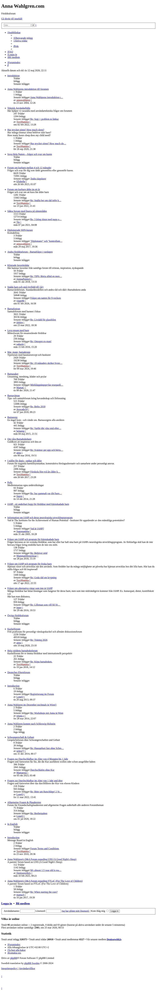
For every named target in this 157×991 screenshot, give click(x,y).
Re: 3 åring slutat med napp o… (45, 219)
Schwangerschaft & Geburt (20, 737)
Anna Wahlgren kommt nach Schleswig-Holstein (31, 723)
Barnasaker (12, 374)
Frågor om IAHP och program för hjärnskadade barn (33, 539)
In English (12, 824)
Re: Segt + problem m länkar (44, 119)
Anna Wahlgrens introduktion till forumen (28, 89)
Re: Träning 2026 (38, 640)
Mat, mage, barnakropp (18, 352)
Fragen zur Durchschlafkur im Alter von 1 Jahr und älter (35, 780)
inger (18, 607)
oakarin (20, 344)
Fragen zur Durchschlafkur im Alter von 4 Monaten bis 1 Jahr (37, 759)
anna (18, 452)
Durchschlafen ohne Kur (42, 770)
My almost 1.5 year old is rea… (45, 870)
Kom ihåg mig (99, 911)
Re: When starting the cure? (43, 892)
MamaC (20, 387)
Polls (9, 482)
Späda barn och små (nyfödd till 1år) (25, 287)
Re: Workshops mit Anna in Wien (46, 713)
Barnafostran (13, 308)
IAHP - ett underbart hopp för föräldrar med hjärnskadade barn (38, 504)
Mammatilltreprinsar (26, 556)
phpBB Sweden (32, 963)
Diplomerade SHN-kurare (20, 230)
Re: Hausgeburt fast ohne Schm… (47, 748)
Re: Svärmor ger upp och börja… (46, 450)
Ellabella (20, 181)
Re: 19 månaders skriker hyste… (46, 363)
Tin (18, 222)
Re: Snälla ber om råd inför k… (45, 200)
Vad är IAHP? (37, 528)
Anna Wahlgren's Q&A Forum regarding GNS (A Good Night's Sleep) (41, 859)
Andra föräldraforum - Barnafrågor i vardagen (30, 252)
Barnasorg (12, 417)
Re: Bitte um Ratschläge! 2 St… (46, 791)
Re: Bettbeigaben (38, 813)
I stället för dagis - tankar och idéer (24, 460)
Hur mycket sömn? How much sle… (48, 143)
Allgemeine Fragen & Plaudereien (24, 802)
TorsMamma (22, 122)
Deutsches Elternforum (18, 672)
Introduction (13, 686)
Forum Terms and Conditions (44, 848)
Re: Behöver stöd (38, 553)
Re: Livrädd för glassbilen (43, 319)
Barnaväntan (13, 395)
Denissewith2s (23, 873)
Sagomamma (22, 531)
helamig (20, 431)
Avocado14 (21, 409)
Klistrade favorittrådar (18, 265)
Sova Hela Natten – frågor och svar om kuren (29, 154)
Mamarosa (21, 772)
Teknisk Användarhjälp (18, 108)
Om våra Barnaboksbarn (19, 439)
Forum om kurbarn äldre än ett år (23, 189)
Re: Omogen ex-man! (41, 341)
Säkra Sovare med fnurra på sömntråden (27, 211)
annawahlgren (23, 100)
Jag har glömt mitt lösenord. (75, 911)
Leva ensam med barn (18, 330)
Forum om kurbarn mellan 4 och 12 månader (29, 167)
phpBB (13, 958)
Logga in (6, 903)
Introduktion (13, 75)
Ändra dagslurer (38, 178)
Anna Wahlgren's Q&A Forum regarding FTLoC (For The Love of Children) (45, 881)
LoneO (19, 697)
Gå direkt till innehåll (11, 18)
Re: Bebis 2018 (37, 406)
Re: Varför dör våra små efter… (45, 428)
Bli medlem (23, 903)
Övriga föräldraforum (18, 615)
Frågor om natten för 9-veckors (45, 298)
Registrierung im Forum (42, 694)
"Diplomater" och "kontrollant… (46, 241)
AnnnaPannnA (23, 279)
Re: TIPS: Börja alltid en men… (46, 276)
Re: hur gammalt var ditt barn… (46, 493)
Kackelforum (13, 629)
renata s (20, 715)
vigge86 (20, 300)
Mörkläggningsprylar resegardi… (46, 385)
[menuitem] (23, 38)
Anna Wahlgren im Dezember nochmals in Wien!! (32, 704)
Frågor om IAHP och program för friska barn (29, 563)
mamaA (20, 894)
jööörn (19, 322)
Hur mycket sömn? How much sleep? (25, 129)
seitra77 (20, 751)
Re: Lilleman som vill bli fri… (45, 604)
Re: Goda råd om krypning (43, 577)
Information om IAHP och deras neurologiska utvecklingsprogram (40, 517)
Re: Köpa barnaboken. (41, 661)
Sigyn (19, 496)
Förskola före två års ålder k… (45, 471)
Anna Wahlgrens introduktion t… (46, 97)
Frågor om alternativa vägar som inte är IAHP (30, 588)
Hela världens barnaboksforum (22, 650)
